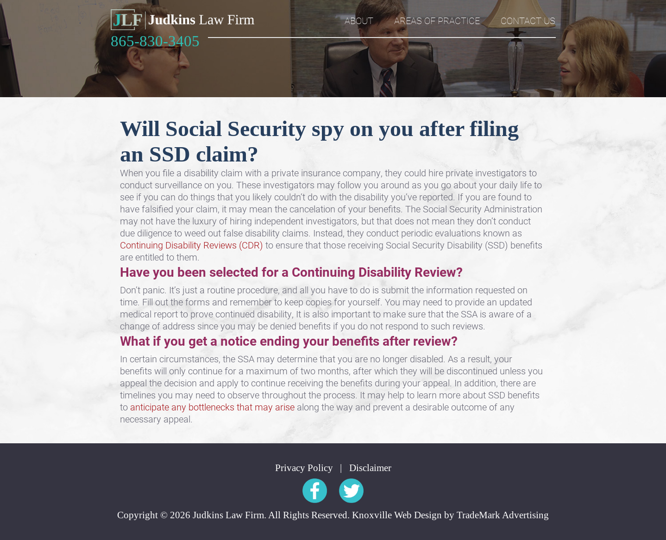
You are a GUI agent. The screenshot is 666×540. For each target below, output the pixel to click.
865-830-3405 (155, 41)
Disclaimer (370, 468)
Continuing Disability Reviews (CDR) (192, 245)
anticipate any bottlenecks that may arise (212, 407)
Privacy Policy (304, 468)
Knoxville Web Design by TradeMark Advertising (450, 515)
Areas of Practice (437, 20)
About (359, 20)
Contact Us (528, 20)
